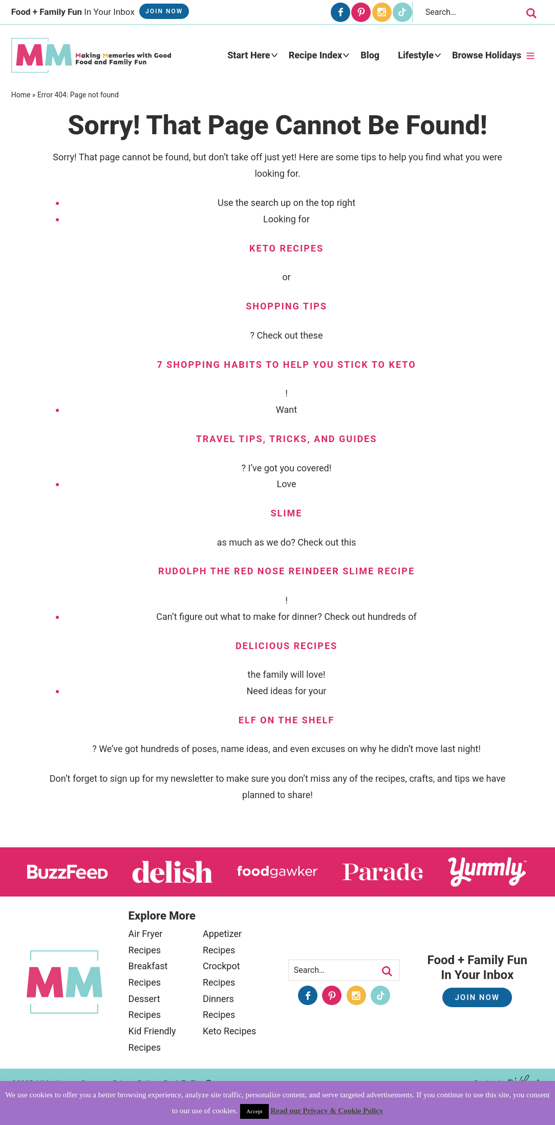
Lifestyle (416, 55)
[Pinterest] (361, 12)
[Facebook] (340, 12)
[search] (531, 13)
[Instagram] (382, 12)
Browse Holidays (486, 55)
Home (21, 95)
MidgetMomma (91, 55)
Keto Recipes (229, 1031)
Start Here (248, 55)
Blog (369, 55)
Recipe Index (316, 55)
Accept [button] (254, 1111)
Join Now (164, 11)
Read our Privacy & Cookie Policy (326, 1111)
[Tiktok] (402, 12)
